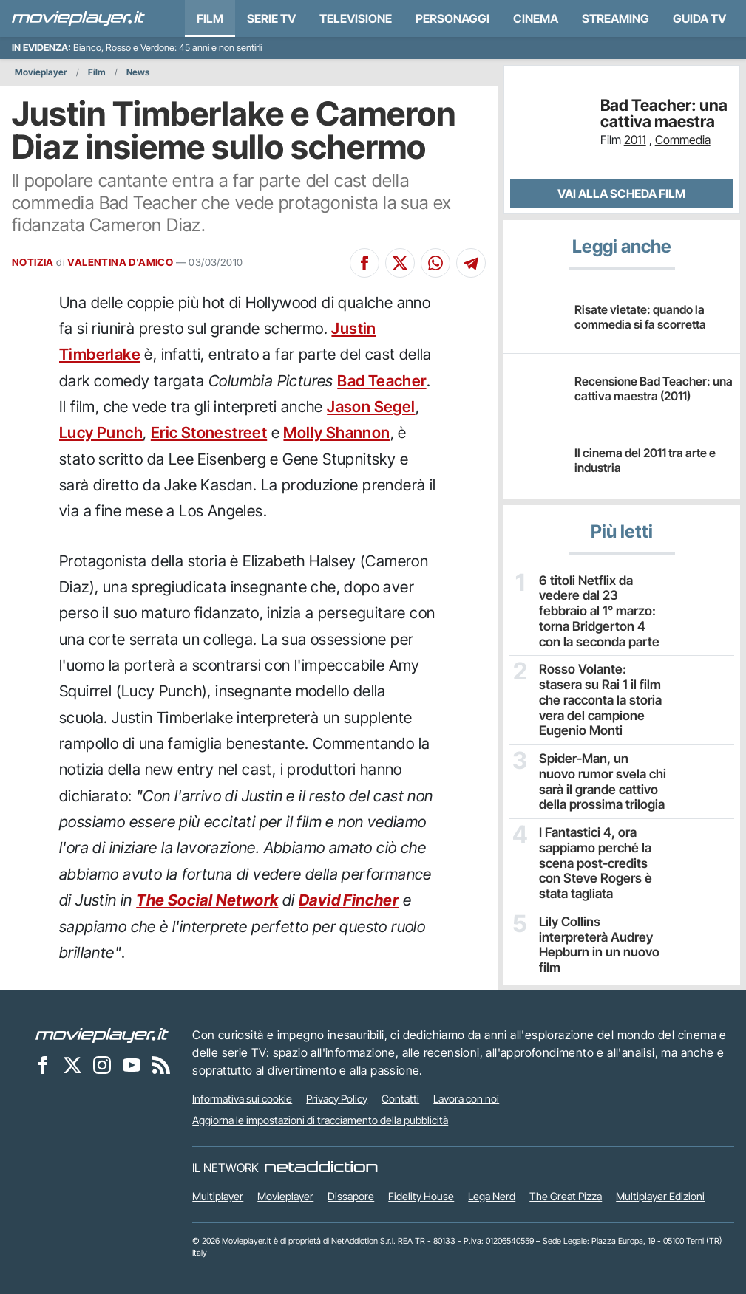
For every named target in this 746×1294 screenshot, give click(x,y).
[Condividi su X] (400, 263)
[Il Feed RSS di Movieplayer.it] (161, 1063)
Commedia (683, 139)
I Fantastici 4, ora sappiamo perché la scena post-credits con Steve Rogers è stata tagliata (600, 834)
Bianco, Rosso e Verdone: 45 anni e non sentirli (167, 47)
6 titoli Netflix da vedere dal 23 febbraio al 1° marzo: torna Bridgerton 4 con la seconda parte (602, 601)
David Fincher (349, 900)
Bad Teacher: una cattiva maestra (664, 113)
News (137, 72)
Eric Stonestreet (209, 432)
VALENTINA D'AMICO (120, 262)
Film (210, 18)
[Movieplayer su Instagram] (102, 1063)
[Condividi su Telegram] (471, 263)
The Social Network (207, 900)
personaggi (452, 18)
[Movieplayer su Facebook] (43, 1063)
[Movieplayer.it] (78, 18)
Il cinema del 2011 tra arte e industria (645, 459)
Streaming (615, 18)
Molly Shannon (336, 432)
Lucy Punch (101, 432)
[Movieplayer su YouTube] (131, 1063)
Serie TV (271, 18)
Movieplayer (41, 72)
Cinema (535, 18)
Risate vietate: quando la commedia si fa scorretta (640, 316)
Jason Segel (371, 406)
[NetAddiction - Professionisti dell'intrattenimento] (321, 1166)
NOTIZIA (33, 262)
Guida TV (699, 18)
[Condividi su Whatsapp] (435, 263)
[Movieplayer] (102, 1033)
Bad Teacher (381, 381)
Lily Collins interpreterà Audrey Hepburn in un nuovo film (600, 904)
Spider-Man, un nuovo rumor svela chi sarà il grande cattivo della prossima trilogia (598, 756)
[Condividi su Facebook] (364, 263)
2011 (635, 139)
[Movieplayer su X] (72, 1063)
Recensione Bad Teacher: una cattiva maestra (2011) (653, 388)
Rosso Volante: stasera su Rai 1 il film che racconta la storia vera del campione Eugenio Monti (599, 680)
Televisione (355, 18)
